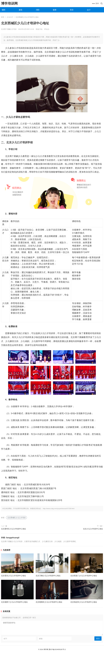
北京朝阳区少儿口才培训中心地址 (49, 602)
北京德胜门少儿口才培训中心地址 (14, 602)
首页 (2, 17)
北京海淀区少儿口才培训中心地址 (83, 602)
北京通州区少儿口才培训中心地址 (13, 529)
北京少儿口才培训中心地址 (93, 529)
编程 (3, 10)
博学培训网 (9, 3)
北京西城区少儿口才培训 (16, 518)
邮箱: (41, 639)
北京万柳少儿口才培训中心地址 (48, 576)
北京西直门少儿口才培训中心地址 (83, 576)
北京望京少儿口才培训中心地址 (13, 576)
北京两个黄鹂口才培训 (8, 29)
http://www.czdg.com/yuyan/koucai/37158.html (58, 508)
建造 (20, 10)
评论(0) (46, 29)
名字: (5, 639)
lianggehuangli (12, 538)
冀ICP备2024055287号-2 (57, 649)
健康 (54, 10)
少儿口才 (10, 17)
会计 (88, 10)
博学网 (46, 649)
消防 (37, 10)
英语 (71, 10)
